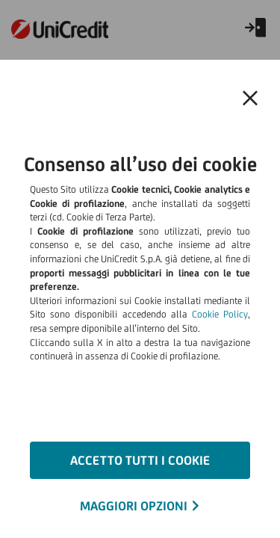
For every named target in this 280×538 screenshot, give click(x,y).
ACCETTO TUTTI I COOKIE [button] (140, 460)
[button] (250, 99)
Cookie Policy (220, 314)
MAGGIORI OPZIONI (133, 505)
